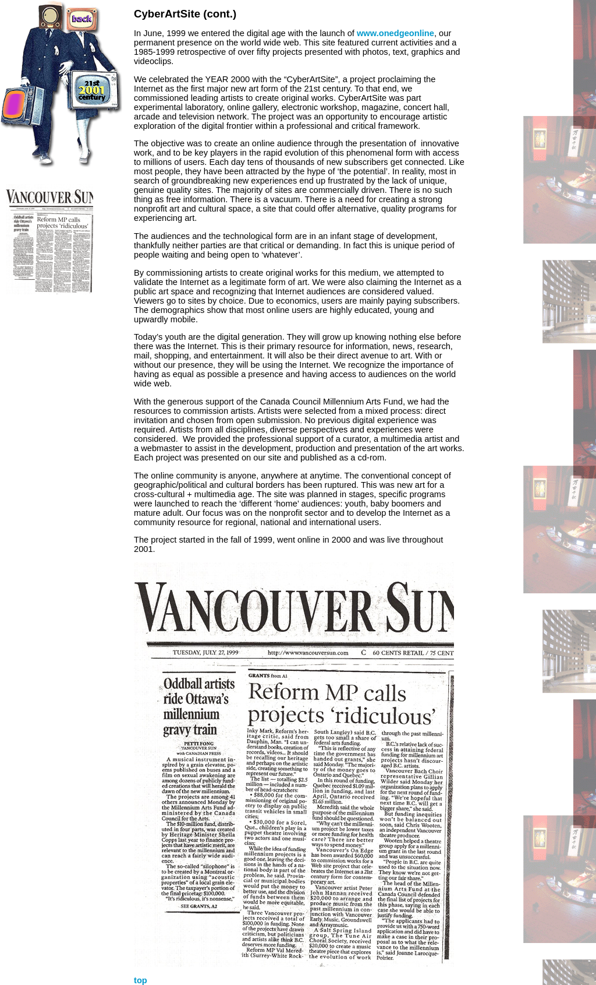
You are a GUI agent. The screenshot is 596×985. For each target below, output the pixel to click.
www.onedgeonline (395, 33)
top (140, 980)
